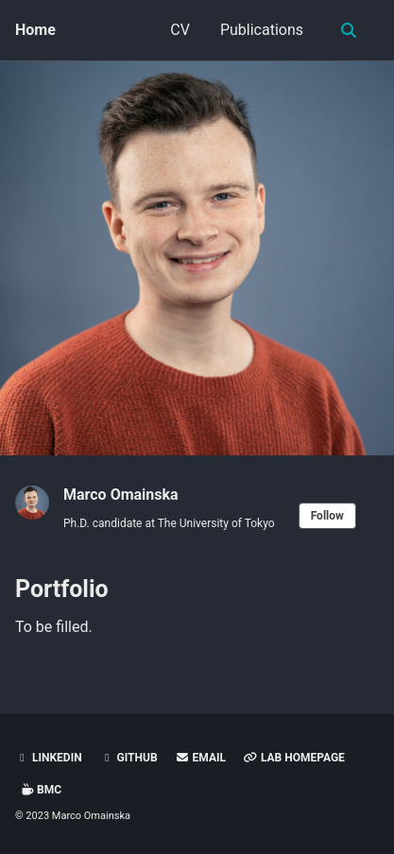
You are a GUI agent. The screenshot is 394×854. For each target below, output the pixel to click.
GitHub (129, 757)
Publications (261, 30)
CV (180, 30)
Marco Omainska (121, 495)
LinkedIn (48, 757)
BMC (40, 789)
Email (201, 757)
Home (35, 30)
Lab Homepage (294, 757)
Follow (327, 515)
